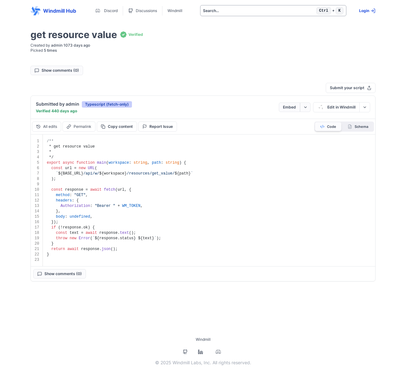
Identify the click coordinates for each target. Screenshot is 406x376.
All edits (46, 126)
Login (367, 10)
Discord (106, 10)
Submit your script (350, 87)
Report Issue (157, 126)
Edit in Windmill (336, 107)
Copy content (117, 126)
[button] (107, 104)
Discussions (142, 10)
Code (328, 126)
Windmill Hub (53, 10)
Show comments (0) (57, 70)
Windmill (174, 10)
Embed (289, 107)
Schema (358, 126)
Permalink (79, 126)
